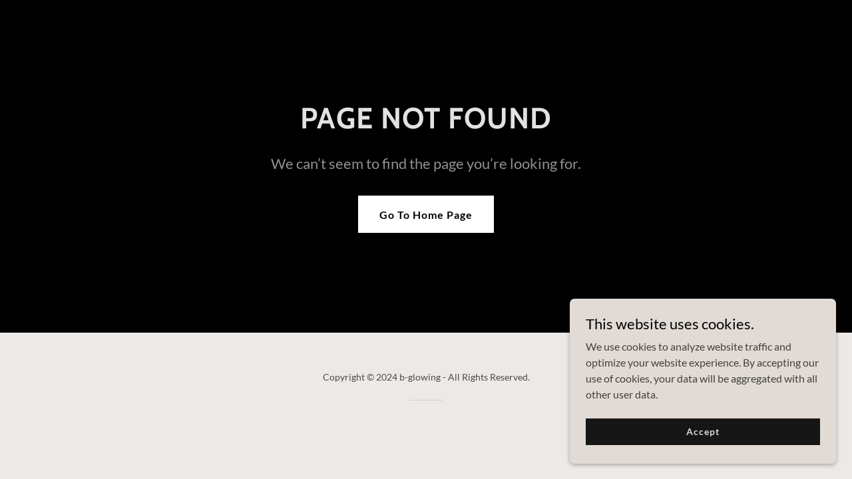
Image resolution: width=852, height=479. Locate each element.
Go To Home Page (426, 214)
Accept (702, 449)
